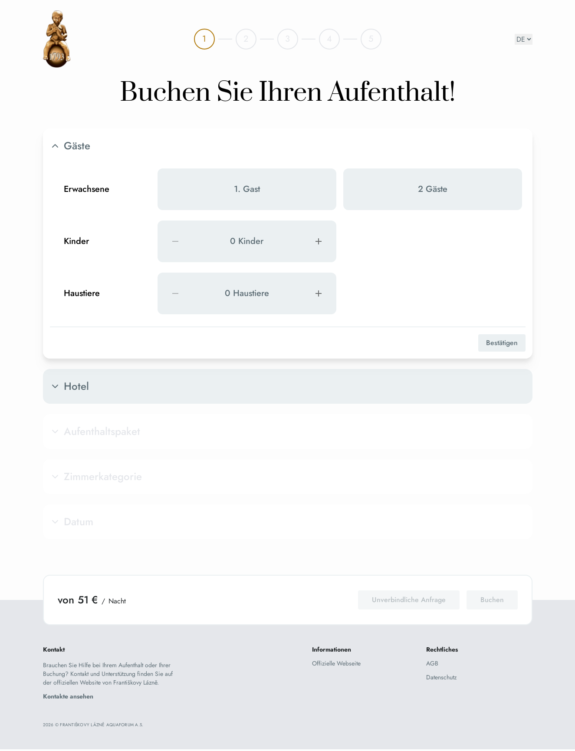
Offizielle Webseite (336, 663)
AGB (432, 663)
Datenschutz (441, 677)
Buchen (492, 600)
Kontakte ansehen (68, 696)
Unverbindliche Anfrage (409, 600)
